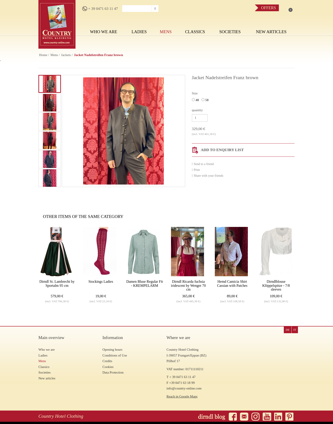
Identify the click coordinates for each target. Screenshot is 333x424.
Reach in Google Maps (182, 396)
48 (196, 100)
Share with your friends (207, 175)
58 (206, 100)
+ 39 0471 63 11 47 (100, 8)
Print (196, 170)
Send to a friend (203, 164)
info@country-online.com (184, 388)
